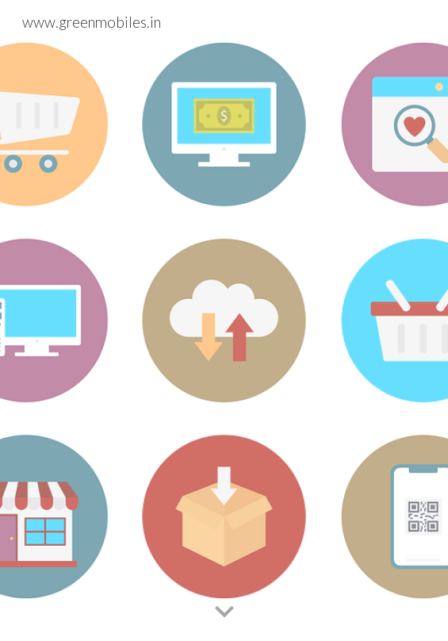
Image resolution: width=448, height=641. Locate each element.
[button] (224, 612)
